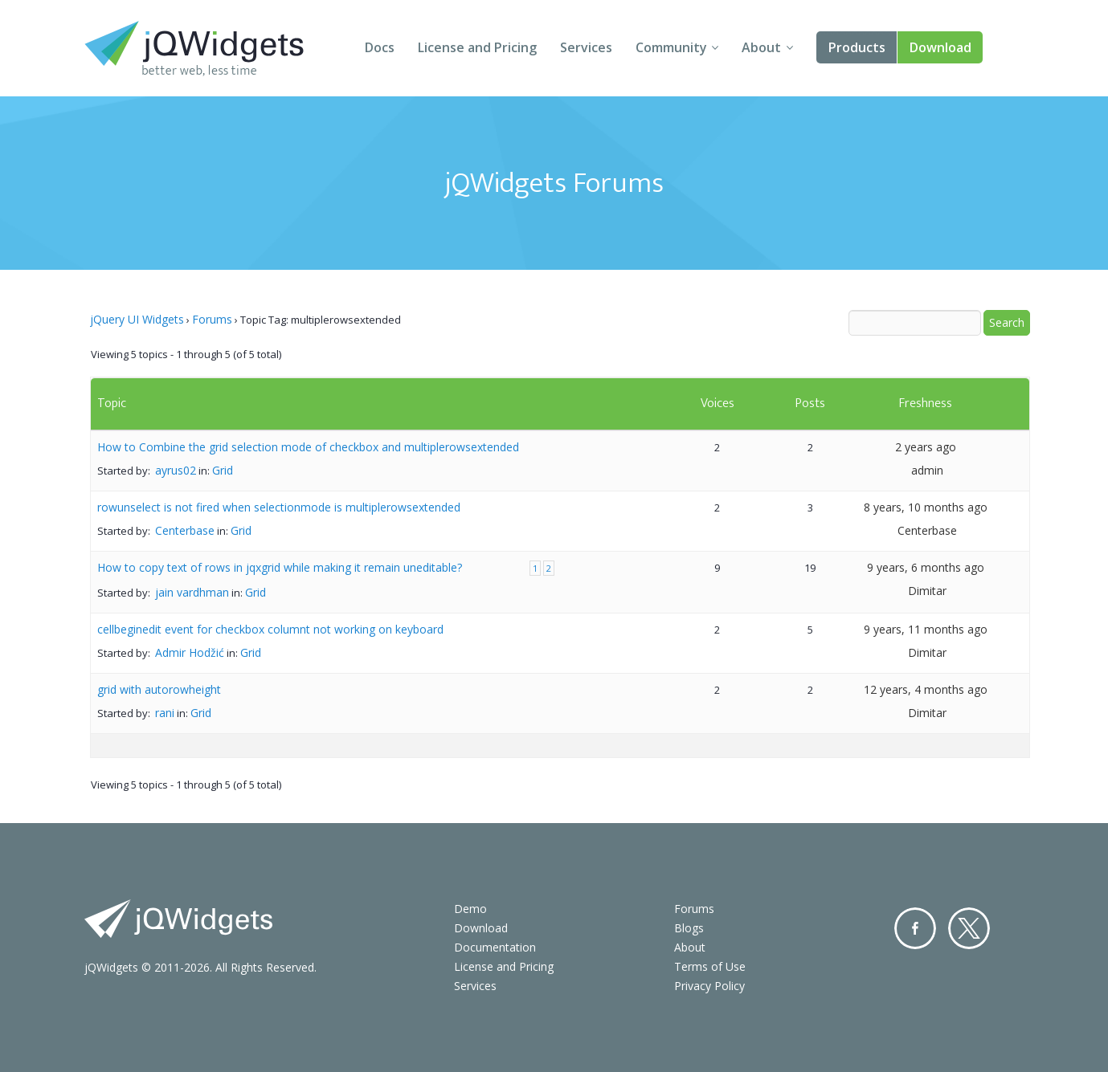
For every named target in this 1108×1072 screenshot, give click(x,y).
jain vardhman (192, 592)
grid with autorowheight (159, 689)
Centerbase (185, 530)
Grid (222, 470)
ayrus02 (175, 470)
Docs (380, 47)
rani (164, 712)
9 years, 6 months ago (925, 567)
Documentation (495, 947)
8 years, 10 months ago (925, 507)
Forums (212, 319)
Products (856, 47)
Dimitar (927, 590)
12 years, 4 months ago (925, 689)
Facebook (915, 928)
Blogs (689, 927)
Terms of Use (710, 966)
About (761, 47)
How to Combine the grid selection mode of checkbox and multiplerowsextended (308, 446)
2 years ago (925, 446)
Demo (470, 908)
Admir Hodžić (189, 652)
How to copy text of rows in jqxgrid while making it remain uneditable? (279, 567)
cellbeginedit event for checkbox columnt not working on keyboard (270, 629)
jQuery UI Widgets (137, 319)
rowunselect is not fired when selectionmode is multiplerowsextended (278, 507)
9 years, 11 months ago (925, 629)
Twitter (969, 928)
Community (671, 47)
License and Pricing (477, 47)
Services (586, 47)
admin (927, 470)
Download (940, 47)
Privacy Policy (709, 985)
